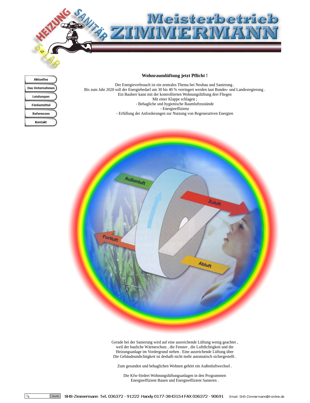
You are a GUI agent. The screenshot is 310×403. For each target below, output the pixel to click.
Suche (55, 395)
